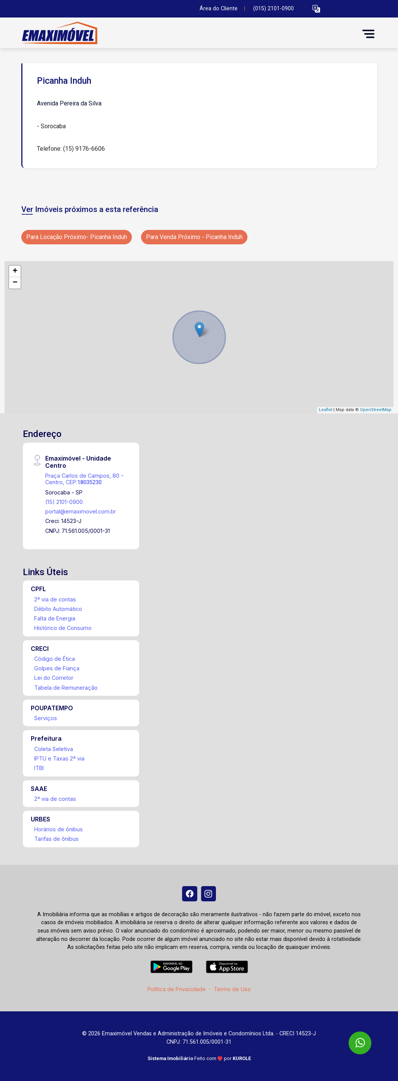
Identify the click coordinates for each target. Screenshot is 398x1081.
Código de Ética (54, 658)
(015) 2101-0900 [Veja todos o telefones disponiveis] (273, 8)
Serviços (45, 718)
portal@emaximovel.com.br (80, 511)
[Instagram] (208, 893)
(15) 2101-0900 (64, 502)
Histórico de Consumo (63, 628)
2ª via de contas (55, 599)
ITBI (39, 768)
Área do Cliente (219, 8)
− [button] (15, 283)
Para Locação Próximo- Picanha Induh (76, 237)
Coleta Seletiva (53, 749)
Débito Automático (58, 609)
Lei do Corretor (53, 677)
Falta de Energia (54, 618)
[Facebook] (189, 893)
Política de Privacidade (176, 989)
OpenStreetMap (376, 409)
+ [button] (15, 271)
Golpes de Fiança (56, 668)
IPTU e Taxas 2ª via (59, 758)
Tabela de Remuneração (66, 687)
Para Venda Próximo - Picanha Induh (194, 237)
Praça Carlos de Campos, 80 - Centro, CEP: (84, 478)
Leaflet (325, 409)
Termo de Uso (232, 989)
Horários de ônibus (58, 829)
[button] (316, 9)
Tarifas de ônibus (56, 838)
